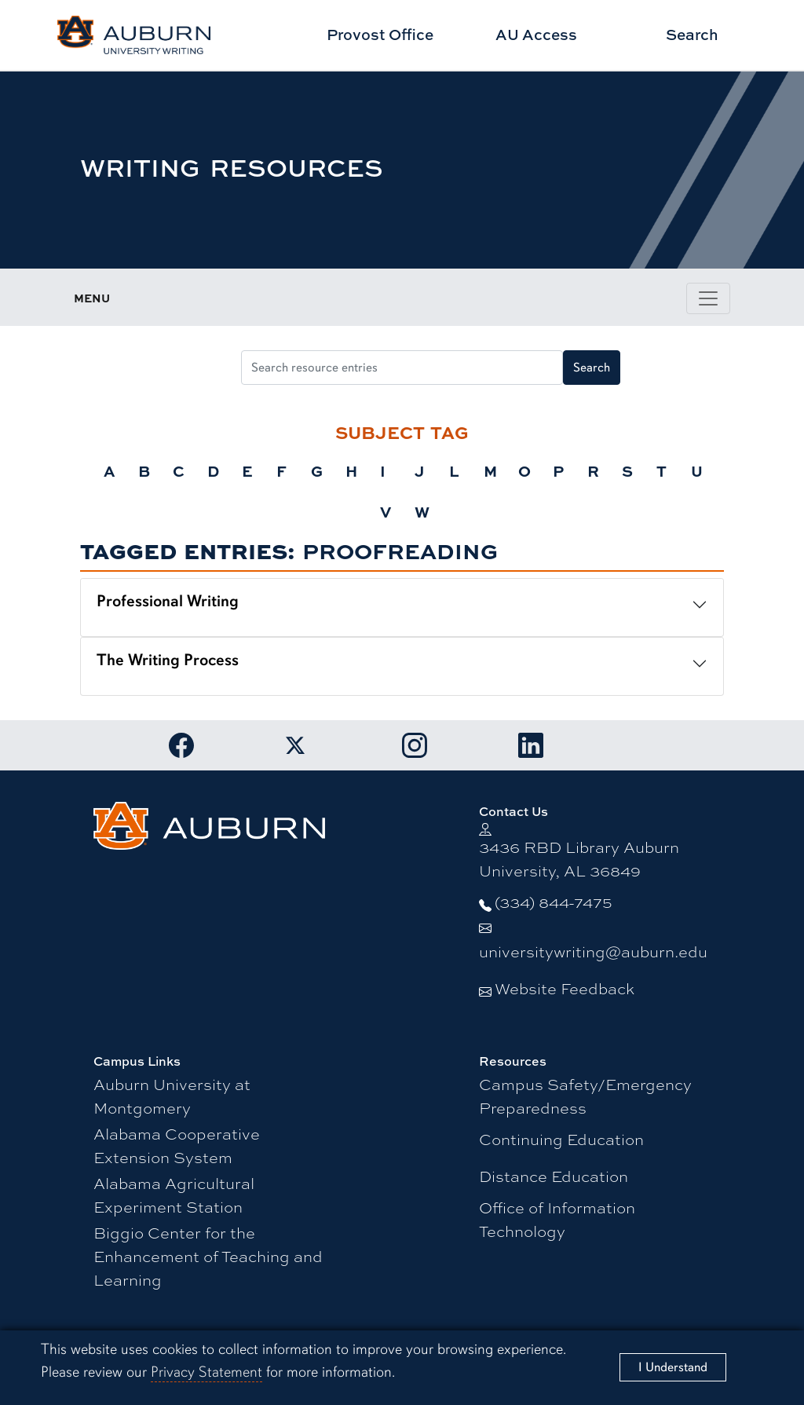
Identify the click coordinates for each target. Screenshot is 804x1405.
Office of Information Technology (557, 1219)
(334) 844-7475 (553, 902)
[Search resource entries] (402, 367)
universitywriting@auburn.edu (593, 951)
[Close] (672, 1367)
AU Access (536, 34)
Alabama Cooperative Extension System (176, 1145)
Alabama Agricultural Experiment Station (173, 1195)
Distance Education (553, 1176)
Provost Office (380, 34)
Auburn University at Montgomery (171, 1096)
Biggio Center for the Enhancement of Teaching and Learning (208, 1256)
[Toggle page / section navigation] (708, 298)
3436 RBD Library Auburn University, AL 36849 (579, 858)
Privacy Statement (206, 1372)
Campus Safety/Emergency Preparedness (585, 1096)
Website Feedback (564, 988)
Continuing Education (561, 1139)
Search (692, 34)
